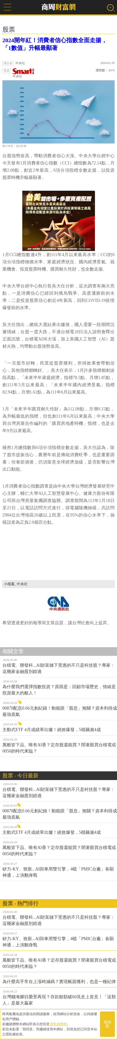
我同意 (107, 1024)
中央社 (23, 73)
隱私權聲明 (58, 1024)
